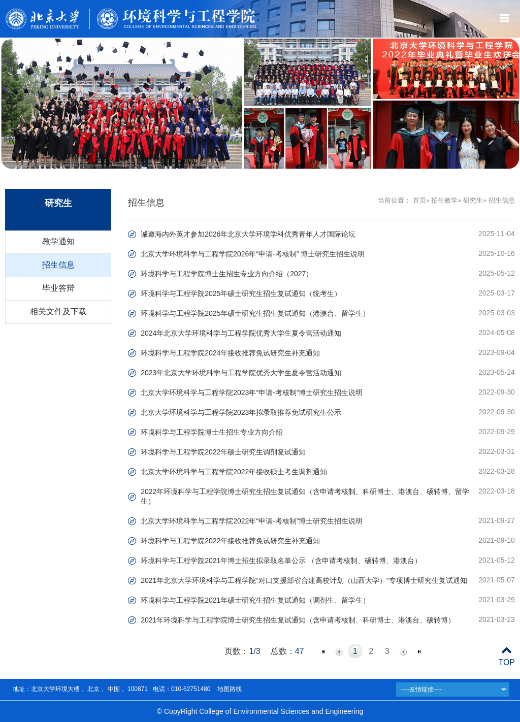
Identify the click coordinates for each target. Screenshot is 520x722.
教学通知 (58, 241)
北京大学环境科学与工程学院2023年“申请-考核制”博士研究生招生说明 (252, 392)
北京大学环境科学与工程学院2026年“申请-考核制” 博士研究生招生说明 (253, 254)
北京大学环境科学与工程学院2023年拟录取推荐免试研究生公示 (241, 412)
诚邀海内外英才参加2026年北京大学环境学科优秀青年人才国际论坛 (248, 234)
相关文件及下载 (58, 311)
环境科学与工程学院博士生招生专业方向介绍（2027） (227, 274)
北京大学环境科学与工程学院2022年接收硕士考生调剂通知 (234, 472)
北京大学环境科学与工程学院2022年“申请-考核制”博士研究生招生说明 (252, 521)
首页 (419, 200)
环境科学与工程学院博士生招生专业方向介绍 (212, 432)
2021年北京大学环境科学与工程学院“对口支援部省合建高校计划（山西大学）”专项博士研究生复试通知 (304, 580)
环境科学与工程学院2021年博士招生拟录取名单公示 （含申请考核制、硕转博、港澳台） (281, 560)
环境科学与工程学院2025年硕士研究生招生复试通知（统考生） (241, 293)
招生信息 (58, 264)
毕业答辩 (58, 288)
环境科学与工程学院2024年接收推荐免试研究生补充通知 (230, 353)
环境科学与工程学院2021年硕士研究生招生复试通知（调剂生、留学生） (255, 600)
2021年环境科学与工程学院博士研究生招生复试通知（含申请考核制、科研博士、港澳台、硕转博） (298, 620)
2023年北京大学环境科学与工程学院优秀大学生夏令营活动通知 (241, 373)
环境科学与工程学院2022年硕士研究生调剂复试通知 (223, 452)
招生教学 (444, 200)
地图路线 (228, 689)
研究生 (473, 200)
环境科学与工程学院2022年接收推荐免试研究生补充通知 (230, 541)
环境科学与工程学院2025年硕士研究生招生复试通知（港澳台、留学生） (255, 313)
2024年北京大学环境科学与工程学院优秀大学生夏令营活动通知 (241, 333)
